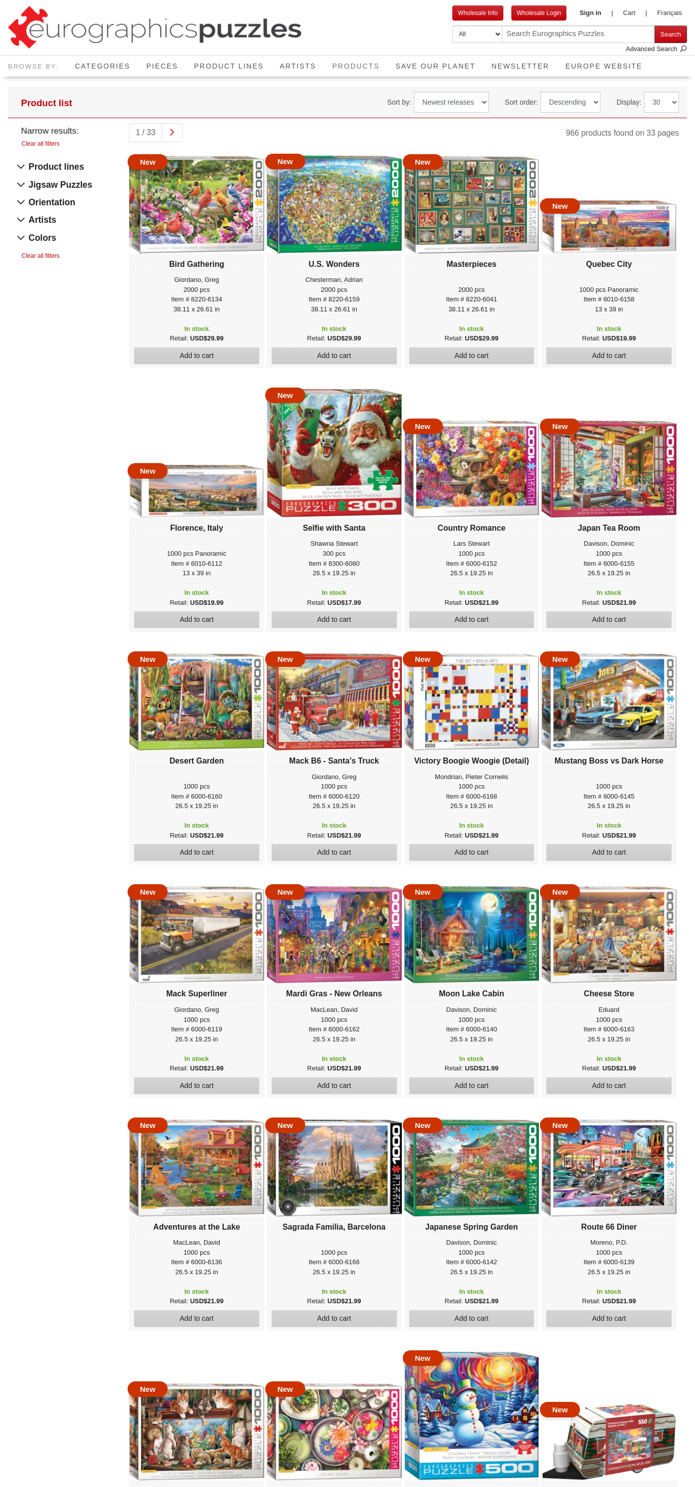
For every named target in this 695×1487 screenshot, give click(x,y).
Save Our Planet (436, 66)
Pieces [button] (162, 66)
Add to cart (197, 355)
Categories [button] (103, 66)
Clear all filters (41, 143)
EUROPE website (603, 66)
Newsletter (520, 66)
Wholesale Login (539, 13)
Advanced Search (656, 49)
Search (670, 34)
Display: (628, 102)
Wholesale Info (477, 13)
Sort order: (521, 102)
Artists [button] (298, 66)
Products (360, 63)
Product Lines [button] (229, 66)
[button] (596, 13)
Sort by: (399, 102)
